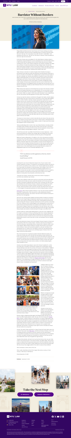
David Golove (19, 190)
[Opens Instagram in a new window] (61, 417)
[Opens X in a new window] (55, 417)
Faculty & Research (49, 5)
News (10, 1)
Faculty (53, 1)
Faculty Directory (54, 421)
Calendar (14, 1)
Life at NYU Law (64, 5)
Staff (56, 1)
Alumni (59, 1)
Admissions (41, 5)
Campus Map (11, 424)
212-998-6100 (11, 420)
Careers (57, 5)
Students (49, 1)
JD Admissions (25, 394)
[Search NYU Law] (67, 1)
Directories (5, 1)
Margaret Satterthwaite (40, 257)
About (42, 420)
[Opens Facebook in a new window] (53, 417)
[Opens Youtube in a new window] (58, 417)
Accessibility (53, 424)
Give (63, 1)
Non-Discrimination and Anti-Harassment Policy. (42, 434)
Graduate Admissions (43, 394)
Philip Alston (31, 330)
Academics (34, 5)
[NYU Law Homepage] (10, 5)
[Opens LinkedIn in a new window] (63, 417)
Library (18, 1)
